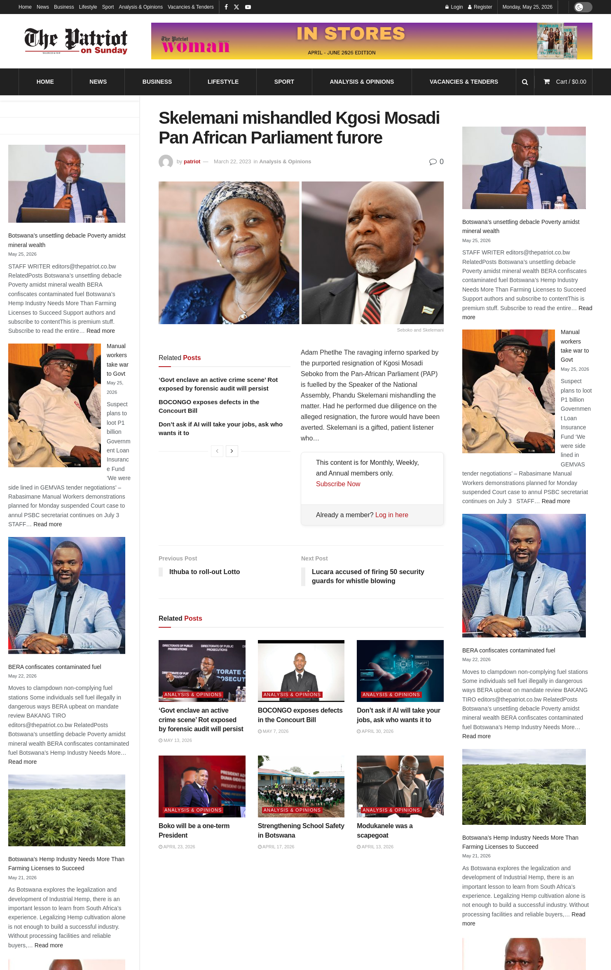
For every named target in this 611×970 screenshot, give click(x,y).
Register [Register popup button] (480, 7)
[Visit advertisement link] (371, 41)
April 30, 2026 (375, 731)
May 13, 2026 (175, 740)
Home (25, 7)
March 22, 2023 (232, 161)
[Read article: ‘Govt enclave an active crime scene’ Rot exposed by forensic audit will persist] (202, 671)
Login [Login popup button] (454, 7)
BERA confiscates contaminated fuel (54, 667)
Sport (108, 7)
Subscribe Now (338, 483)
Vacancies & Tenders (191, 7)
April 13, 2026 (375, 846)
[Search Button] (525, 81)
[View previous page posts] (217, 451)
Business (64, 7)
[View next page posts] (232, 451)
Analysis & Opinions (141, 7)
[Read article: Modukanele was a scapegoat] (400, 787)
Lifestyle (88, 7)
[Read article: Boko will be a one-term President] (202, 787)
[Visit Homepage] (76, 41)
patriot (192, 161)
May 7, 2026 (273, 731)
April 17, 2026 (276, 846)
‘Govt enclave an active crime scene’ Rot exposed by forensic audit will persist (201, 719)
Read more (101, 330)
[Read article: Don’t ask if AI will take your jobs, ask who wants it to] (400, 671)
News (43, 7)
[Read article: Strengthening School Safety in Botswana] (301, 787)
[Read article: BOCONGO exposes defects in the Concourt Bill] (301, 671)
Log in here (391, 514)
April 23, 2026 (177, 846)
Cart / (571, 81)
